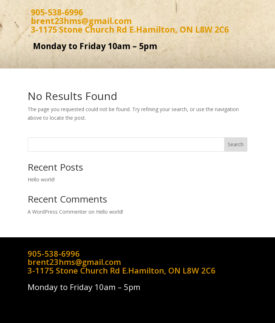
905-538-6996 (57, 12)
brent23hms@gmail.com (81, 21)
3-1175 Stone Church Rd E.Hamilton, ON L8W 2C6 (130, 29)
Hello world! (41, 179)
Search (235, 144)
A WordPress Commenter (57, 211)
